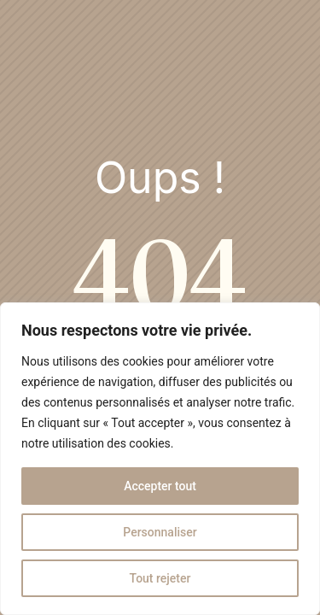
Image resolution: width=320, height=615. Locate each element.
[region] (160, 458)
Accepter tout (160, 486)
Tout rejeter (160, 578)
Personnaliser (159, 532)
